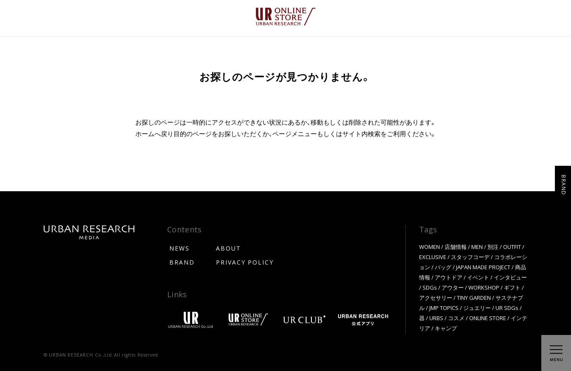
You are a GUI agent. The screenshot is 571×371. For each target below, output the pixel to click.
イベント (478, 277)
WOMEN (429, 247)
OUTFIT (512, 247)
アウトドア (448, 277)
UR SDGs (506, 308)
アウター (453, 287)
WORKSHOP (483, 287)
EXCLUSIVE (432, 257)
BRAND (182, 262)
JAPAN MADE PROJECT (483, 267)
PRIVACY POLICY (245, 262)
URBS (436, 318)
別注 (492, 247)
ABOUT (228, 248)
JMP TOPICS (444, 308)
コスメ (456, 318)
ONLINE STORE (487, 318)
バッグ (443, 267)
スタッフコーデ (470, 257)
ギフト (512, 287)
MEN (477, 247)
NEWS (179, 248)
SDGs (430, 287)
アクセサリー (435, 297)
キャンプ (446, 328)
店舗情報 (456, 247)
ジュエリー (477, 308)
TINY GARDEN (474, 297)
